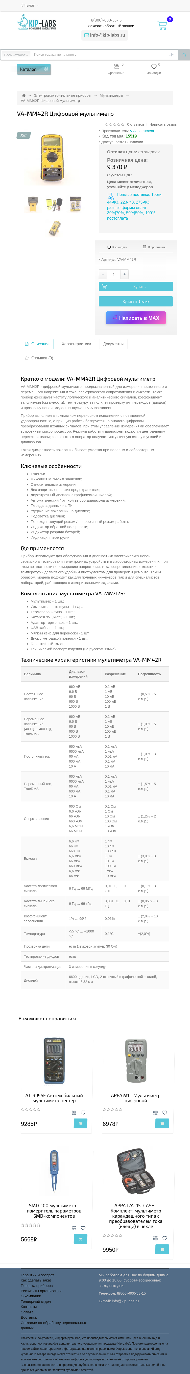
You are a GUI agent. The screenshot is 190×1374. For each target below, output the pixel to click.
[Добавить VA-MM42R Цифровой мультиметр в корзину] (136, 287)
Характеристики (76, 344)
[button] (78, 69)
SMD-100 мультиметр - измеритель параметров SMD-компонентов (54, 1211)
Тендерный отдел (36, 1301)
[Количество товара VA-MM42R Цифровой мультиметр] (114, 274)
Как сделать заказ (36, 1280)
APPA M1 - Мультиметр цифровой (136, 1098)
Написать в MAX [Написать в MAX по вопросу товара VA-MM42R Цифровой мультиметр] (135, 317)
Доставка (29, 1317)
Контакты (29, 1306)
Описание (37, 345)
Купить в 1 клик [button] (136, 301)
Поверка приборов (37, 1285)
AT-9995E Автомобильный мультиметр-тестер (54, 1098)
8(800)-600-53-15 (106, 20)
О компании (31, 1296)
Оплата (27, 1312)
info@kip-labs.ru (107, 35)
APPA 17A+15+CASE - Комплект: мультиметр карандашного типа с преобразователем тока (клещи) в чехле (136, 1216)
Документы (113, 344)
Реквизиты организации (41, 1291)
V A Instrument (142, 131)
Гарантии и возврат (37, 1275)
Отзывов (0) (39, 359)
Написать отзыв (163, 124)
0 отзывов (135, 124)
